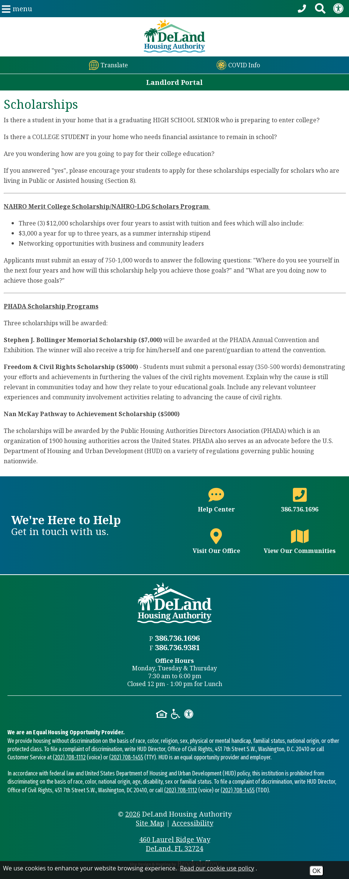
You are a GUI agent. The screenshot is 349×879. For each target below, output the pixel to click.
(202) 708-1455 (126, 757)
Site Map (150, 822)
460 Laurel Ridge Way (174, 844)
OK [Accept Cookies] (316, 871)
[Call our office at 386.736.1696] (303, 8)
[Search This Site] (320, 8)
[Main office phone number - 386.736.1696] (300, 504)
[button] (17, 9)
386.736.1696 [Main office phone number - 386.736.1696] (177, 638)
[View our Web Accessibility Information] (338, 8)
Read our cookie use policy (217, 868)
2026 (132, 813)
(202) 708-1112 (69, 757)
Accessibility (192, 822)
